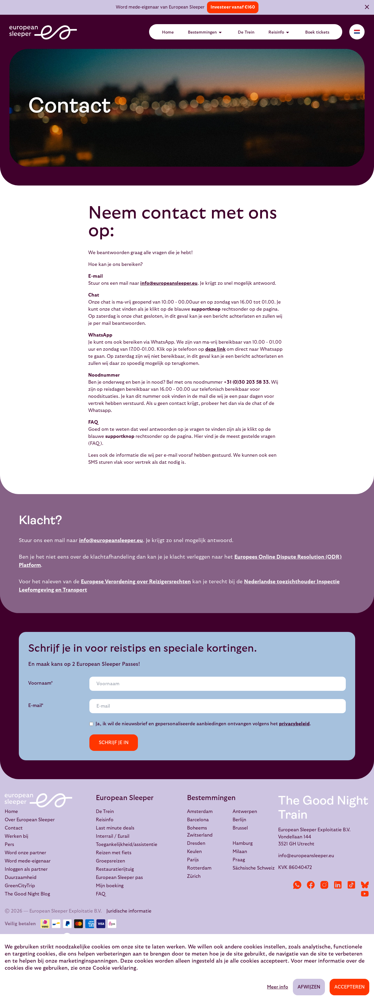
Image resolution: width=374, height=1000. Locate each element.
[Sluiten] (367, 7)
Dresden (196, 843)
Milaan (240, 851)
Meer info (277, 987)
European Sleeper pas (119, 877)
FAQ (100, 894)
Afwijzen (309, 987)
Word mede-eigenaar (28, 861)
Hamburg (243, 843)
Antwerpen (245, 811)
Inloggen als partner (26, 869)
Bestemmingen (206, 32)
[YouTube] (364, 893)
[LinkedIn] (337, 884)
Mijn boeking (109, 885)
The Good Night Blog (27, 894)
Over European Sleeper (30, 819)
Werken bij (16, 836)
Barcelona (198, 819)
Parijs (193, 859)
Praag (239, 859)
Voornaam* (40, 683)
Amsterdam (200, 811)
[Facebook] (310, 884)
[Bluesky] (364, 884)
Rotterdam (199, 868)
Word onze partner (25, 852)
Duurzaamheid (20, 877)
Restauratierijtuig (115, 869)
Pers (9, 844)
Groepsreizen (110, 861)
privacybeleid (294, 723)
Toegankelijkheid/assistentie (126, 844)
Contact (14, 828)
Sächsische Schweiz (254, 868)
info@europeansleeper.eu (169, 283)
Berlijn (239, 819)
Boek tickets (317, 32)
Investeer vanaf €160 (233, 7)
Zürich (194, 876)
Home (168, 32)
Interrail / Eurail (112, 836)
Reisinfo (279, 32)
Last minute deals (115, 828)
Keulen (194, 851)
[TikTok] (351, 884)
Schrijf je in (113, 742)
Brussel (240, 828)
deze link (215, 349)
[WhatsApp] (297, 884)
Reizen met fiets (113, 852)
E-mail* (36, 705)
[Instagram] (324, 884)
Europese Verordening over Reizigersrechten (136, 582)
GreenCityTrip (20, 885)
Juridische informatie (128, 911)
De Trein (246, 32)
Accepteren (349, 987)
